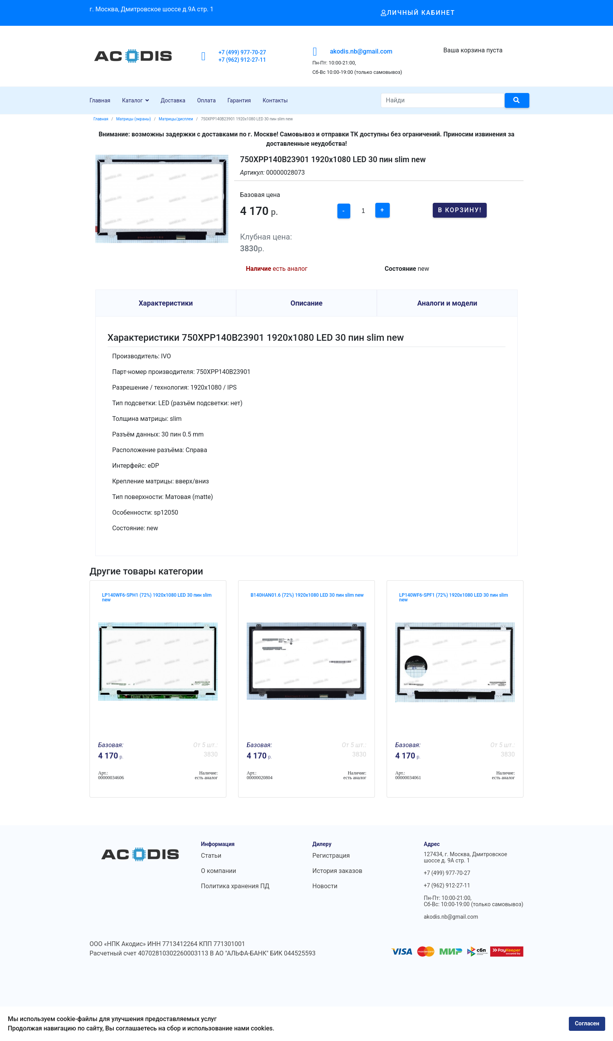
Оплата (206, 100)
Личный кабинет (418, 12)
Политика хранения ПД (235, 886)
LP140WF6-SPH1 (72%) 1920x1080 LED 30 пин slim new (157, 597)
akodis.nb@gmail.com (361, 51)
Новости (324, 886)
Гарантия (239, 100)
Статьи (211, 855)
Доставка (173, 100)
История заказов (337, 871)
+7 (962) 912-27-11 (242, 60)
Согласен (587, 1023)
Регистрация (331, 855)
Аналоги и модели (447, 303)
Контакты (275, 100)
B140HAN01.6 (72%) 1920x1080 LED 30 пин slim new (307, 595)
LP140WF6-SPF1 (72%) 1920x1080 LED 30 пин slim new (453, 597)
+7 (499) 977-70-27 (242, 52)
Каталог (132, 100)
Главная (100, 100)
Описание (306, 303)
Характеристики (166, 303)
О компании (218, 871)
